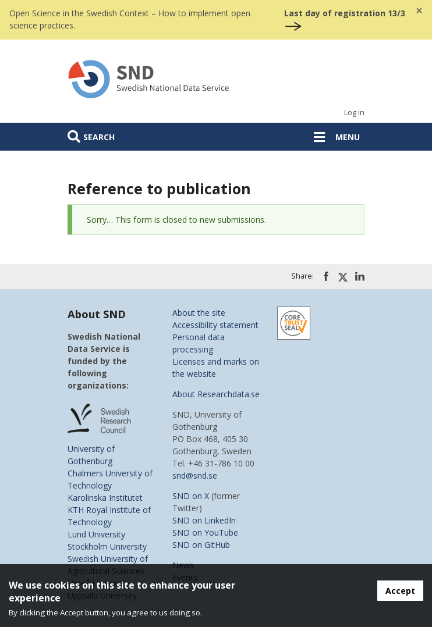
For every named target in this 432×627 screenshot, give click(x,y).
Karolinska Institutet (105, 497)
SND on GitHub (201, 544)
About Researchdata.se (216, 394)
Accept (400, 590)
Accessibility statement (215, 324)
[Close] (419, 11)
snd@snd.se (194, 475)
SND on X (190, 495)
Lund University (96, 534)
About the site (198, 312)
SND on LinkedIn (204, 520)
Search (99, 136)
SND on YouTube (205, 532)
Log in (354, 112)
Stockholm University (107, 546)
